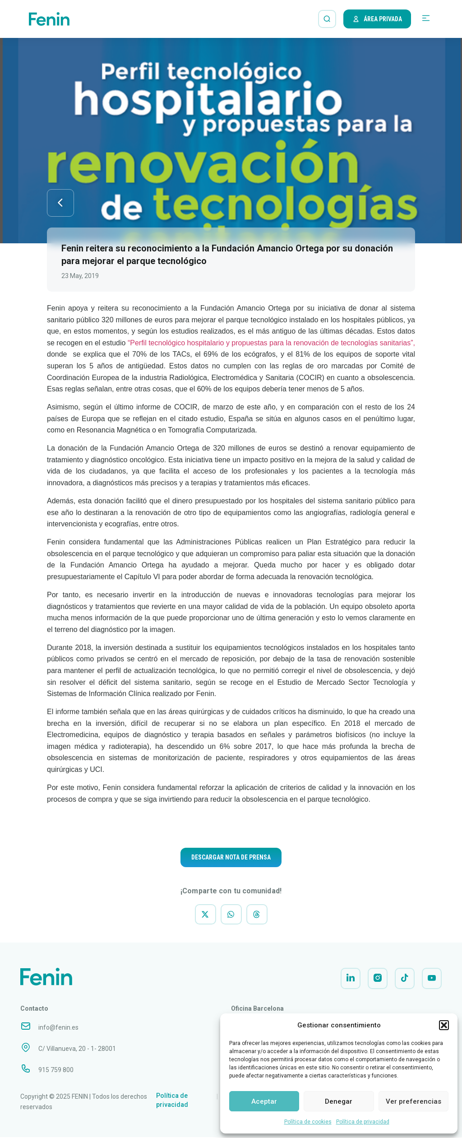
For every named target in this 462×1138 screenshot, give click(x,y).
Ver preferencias (413, 1101)
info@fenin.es (58, 1028)
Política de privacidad (362, 1122)
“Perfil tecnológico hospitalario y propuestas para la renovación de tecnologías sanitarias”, (271, 343)
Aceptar (264, 1101)
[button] (443, 1025)
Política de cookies (308, 1122)
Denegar (338, 1101)
